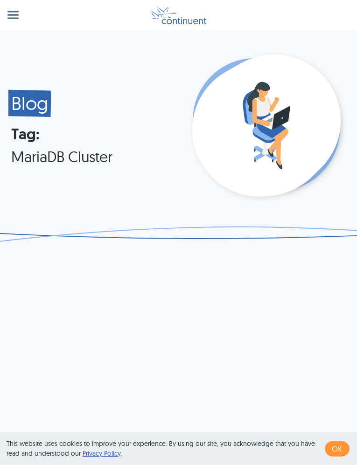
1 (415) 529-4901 (167, 426)
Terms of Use (222, 426)
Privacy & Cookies (281, 426)
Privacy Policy (101, 453)
